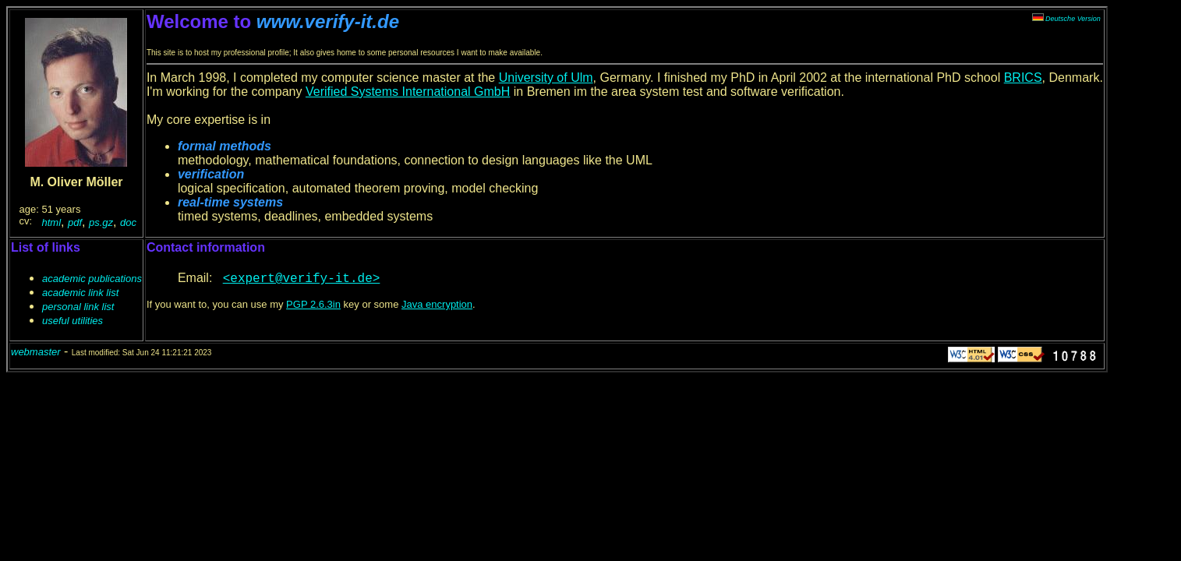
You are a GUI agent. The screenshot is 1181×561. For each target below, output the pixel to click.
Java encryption (436, 304)
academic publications (92, 278)
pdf (75, 222)
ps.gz (101, 222)
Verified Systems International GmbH (408, 91)
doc (128, 222)
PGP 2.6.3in (313, 304)
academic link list (80, 292)
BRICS (1023, 77)
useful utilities (72, 320)
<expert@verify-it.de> (301, 279)
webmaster (36, 352)
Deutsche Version (1066, 19)
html (52, 222)
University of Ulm (546, 77)
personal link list (78, 306)
